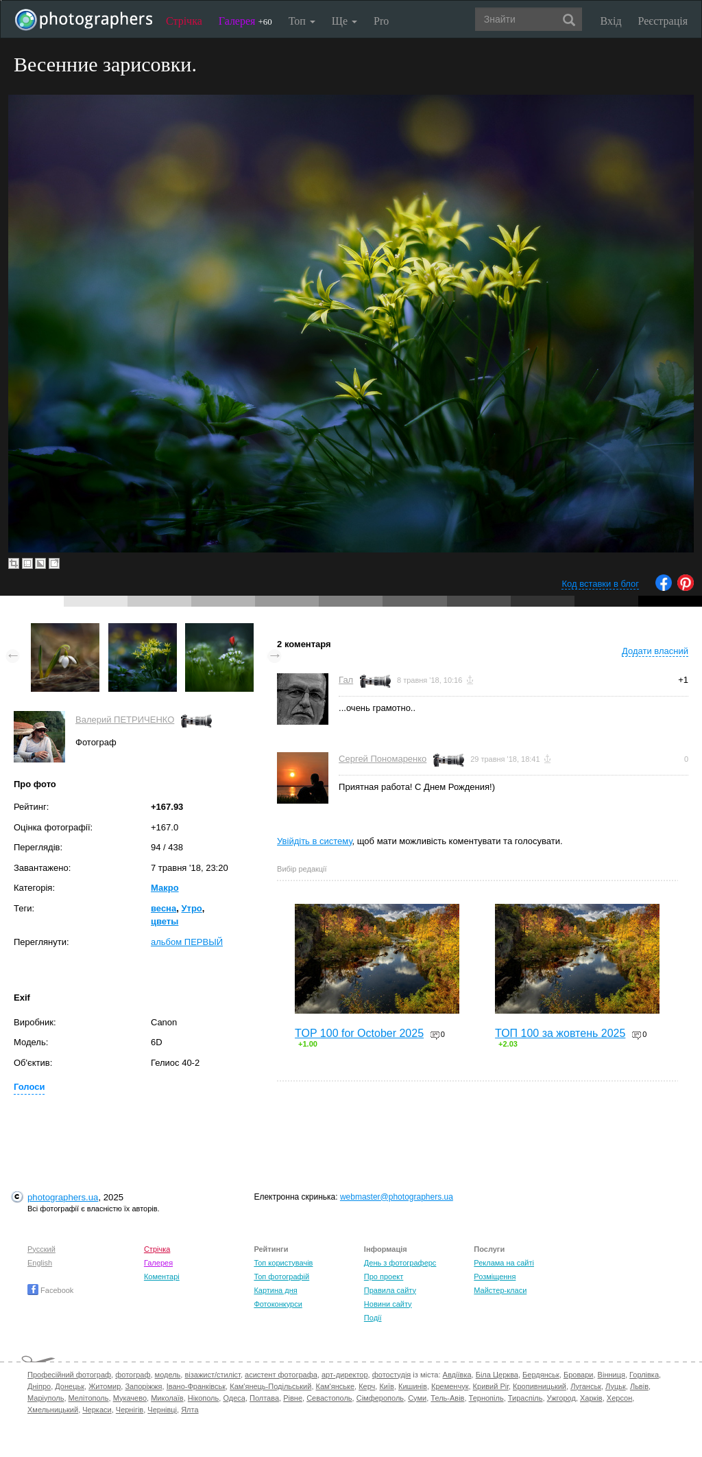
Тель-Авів (447, 1398)
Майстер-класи (500, 1290)
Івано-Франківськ (196, 1386)
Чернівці (162, 1410)
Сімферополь (380, 1398)
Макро (165, 888)
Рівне (292, 1398)
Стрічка (184, 21)
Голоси (29, 1087)
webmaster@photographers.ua (396, 1197)
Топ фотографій (281, 1276)
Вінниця (611, 1375)
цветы (164, 921)
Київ (386, 1386)
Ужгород (561, 1398)
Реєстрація (663, 21)
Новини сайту (388, 1304)
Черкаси (96, 1410)
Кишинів (412, 1386)
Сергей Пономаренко (382, 759)
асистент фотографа (281, 1375)
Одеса (234, 1398)
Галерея (245, 21)
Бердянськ (540, 1375)
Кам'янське (335, 1386)
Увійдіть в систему (314, 841)
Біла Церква (497, 1375)
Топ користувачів (283, 1263)
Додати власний (655, 651)
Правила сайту (390, 1290)
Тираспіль (525, 1398)
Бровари (579, 1375)
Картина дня (275, 1290)
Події (373, 1318)
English (39, 1263)
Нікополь (203, 1398)
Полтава (264, 1398)
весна (163, 908)
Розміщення (495, 1276)
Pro (381, 21)
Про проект (383, 1276)
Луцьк (615, 1386)
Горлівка (644, 1375)
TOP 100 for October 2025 (359, 1033)
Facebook (50, 1290)
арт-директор (345, 1375)
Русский (41, 1249)
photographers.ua (62, 1197)
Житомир (104, 1386)
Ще (344, 21)
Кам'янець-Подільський (270, 1386)
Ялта (189, 1410)
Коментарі (162, 1276)
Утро (191, 908)
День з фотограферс (400, 1263)
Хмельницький (52, 1410)
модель (168, 1375)
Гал (346, 680)
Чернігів (129, 1410)
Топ (302, 21)
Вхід (611, 21)
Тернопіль (486, 1398)
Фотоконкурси (278, 1304)
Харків (591, 1398)
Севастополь (329, 1398)
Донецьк (69, 1386)
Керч (367, 1386)
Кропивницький (539, 1386)
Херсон (619, 1398)
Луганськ (585, 1386)
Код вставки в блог (600, 584)
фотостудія (391, 1375)
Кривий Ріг (491, 1386)
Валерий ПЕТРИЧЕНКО (124, 719)
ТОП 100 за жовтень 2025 (560, 1033)
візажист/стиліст (212, 1375)
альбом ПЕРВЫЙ (187, 942)
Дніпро (39, 1386)
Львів (639, 1386)
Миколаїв (167, 1398)
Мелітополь (89, 1398)
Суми (417, 1398)
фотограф (132, 1375)
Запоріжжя (143, 1386)
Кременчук (449, 1386)
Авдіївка (457, 1375)
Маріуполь (45, 1398)
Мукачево (130, 1398)
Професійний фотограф (69, 1375)
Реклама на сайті (504, 1263)
